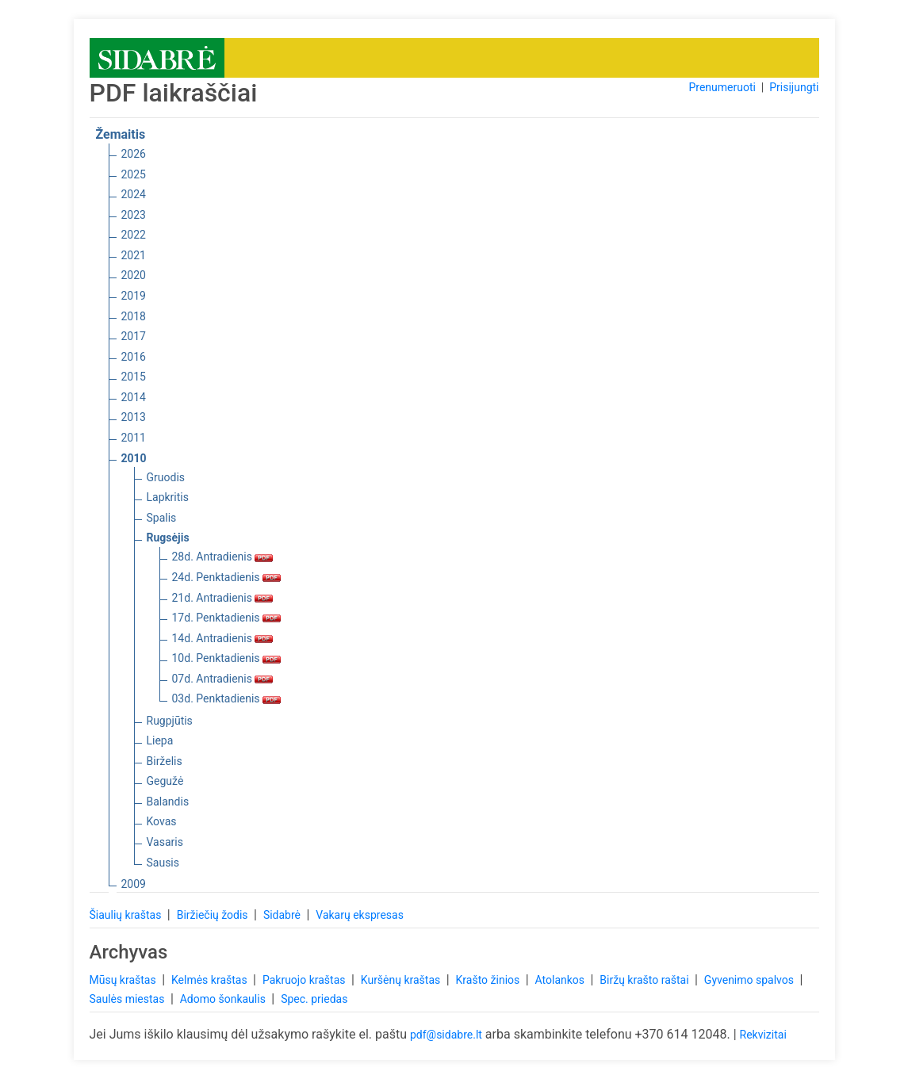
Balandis (168, 801)
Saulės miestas (128, 999)
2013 (133, 417)
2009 (133, 884)
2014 (133, 397)
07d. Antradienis (223, 678)
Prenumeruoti (721, 87)
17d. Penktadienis (227, 617)
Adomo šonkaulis (224, 999)
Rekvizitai (763, 1034)
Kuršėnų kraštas (402, 980)
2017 (133, 336)
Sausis (163, 862)
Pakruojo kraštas (305, 980)
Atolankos (561, 980)
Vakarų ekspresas (360, 915)
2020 (133, 275)
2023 (133, 215)
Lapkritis (168, 497)
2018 (133, 316)
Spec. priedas (314, 999)
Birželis (164, 761)
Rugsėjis (168, 537)
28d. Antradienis (223, 556)
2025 (133, 174)
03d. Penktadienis (227, 698)
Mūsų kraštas (124, 980)
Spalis (162, 517)
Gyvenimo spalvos (750, 980)
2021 (133, 255)
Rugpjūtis (170, 720)
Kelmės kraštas (210, 980)
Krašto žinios (489, 980)
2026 (133, 153)
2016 (133, 356)
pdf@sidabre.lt (446, 1034)
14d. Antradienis (223, 638)
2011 (133, 437)
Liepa (160, 740)
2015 (133, 376)
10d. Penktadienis (227, 658)
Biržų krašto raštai (646, 980)
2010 (134, 458)
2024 (133, 194)
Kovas (162, 821)
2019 (133, 295)
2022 (133, 234)
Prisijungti (793, 87)
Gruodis (166, 477)
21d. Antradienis (223, 597)
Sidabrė (283, 915)
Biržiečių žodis (214, 915)
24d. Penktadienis (227, 577)
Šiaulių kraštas (127, 915)
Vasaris (165, 842)
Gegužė (165, 781)
